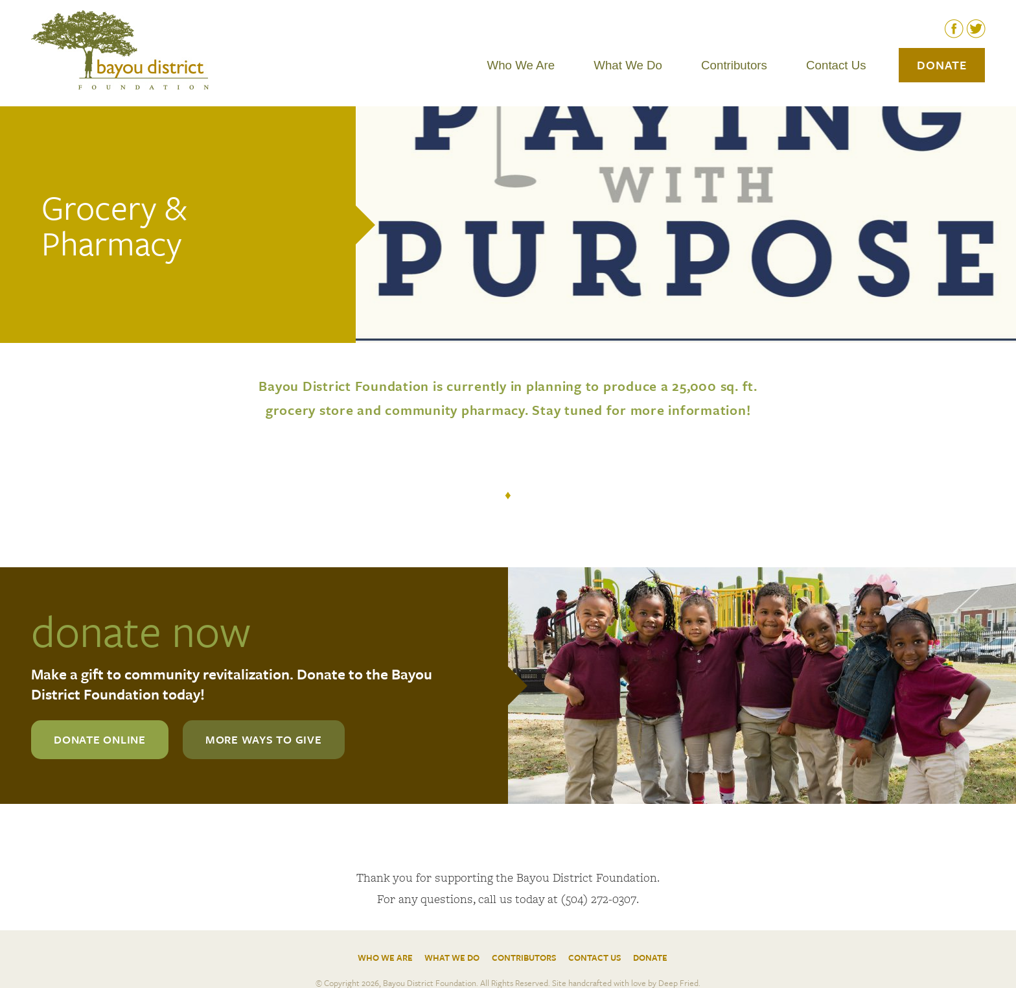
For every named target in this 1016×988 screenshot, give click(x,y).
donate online (100, 739)
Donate (942, 64)
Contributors (734, 65)
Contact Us (836, 65)
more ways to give (263, 739)
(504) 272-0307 (598, 898)
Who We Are (521, 65)
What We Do (628, 65)
